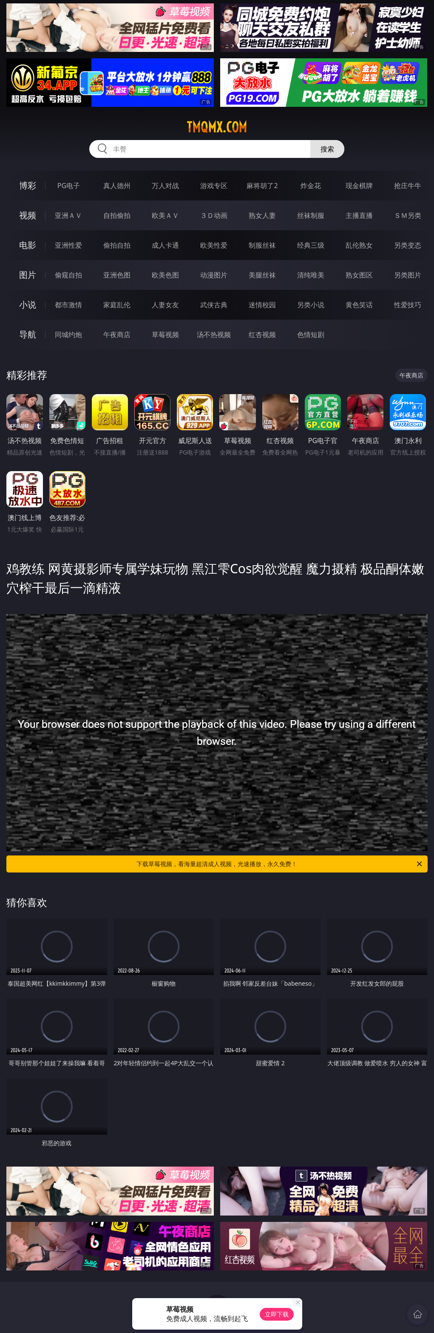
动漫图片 (213, 275)
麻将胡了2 (262, 185)
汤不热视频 (214, 334)
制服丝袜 (262, 245)
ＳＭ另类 (407, 215)
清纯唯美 (310, 275)
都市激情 (68, 304)
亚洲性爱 (68, 245)
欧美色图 (165, 275)
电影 (27, 245)
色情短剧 (310, 334)
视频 (27, 215)
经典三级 (310, 245)
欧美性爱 (213, 245)
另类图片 (407, 275)
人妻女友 (165, 304)
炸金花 (311, 185)
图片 (27, 274)
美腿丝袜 (262, 275)
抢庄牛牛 (407, 185)
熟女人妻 (262, 215)
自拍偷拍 (116, 215)
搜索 (327, 149)
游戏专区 (213, 185)
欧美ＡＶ (165, 215)
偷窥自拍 (68, 275)
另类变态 (407, 245)
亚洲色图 (116, 275)
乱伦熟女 (359, 245)
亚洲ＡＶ (68, 215)
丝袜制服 (310, 215)
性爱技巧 (407, 304)
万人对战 (165, 185)
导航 (27, 334)
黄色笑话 (359, 304)
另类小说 (310, 304)
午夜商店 (116, 334)
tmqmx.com (217, 127)
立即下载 (277, 1314)
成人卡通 (165, 245)
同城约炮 (68, 334)
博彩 (27, 185)
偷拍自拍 (116, 245)
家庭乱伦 (116, 304)
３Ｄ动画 (213, 215)
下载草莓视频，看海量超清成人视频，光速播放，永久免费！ (279, 864)
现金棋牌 (359, 185)
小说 (27, 304)
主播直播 (359, 215)
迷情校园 (262, 304)
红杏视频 (262, 334)
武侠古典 (213, 304)
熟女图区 (359, 275)
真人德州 (116, 185)
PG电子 (68, 185)
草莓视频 (165, 334)
